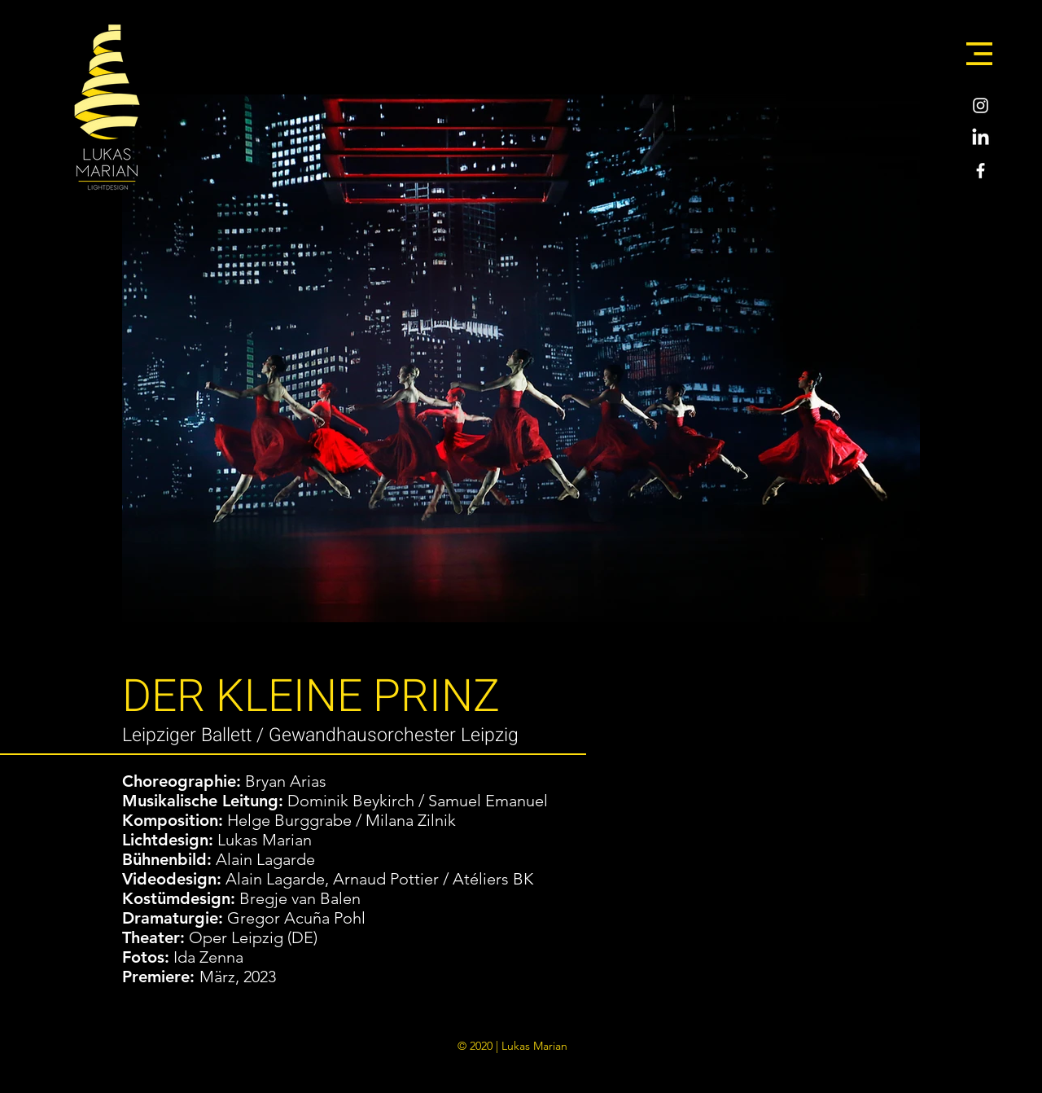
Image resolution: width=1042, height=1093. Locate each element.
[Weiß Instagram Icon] (980, 105)
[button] (979, 54)
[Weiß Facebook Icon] (980, 170)
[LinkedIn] (980, 138)
